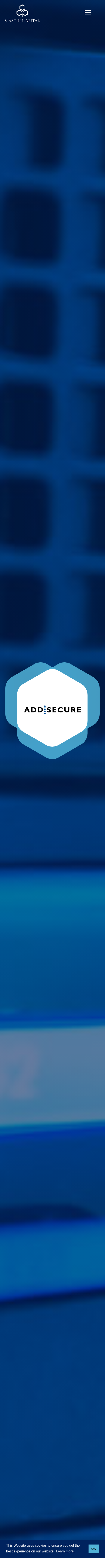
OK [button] (93, 1549)
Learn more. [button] (65, 1551)
